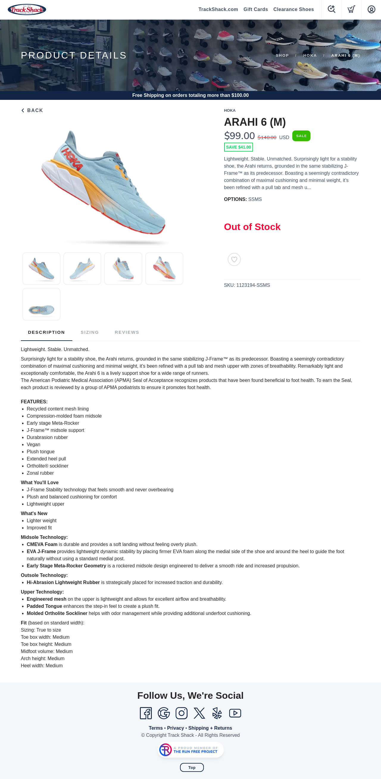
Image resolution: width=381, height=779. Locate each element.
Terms (156, 728)
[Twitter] (199, 713)
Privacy (175, 728)
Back (32, 110)
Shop (282, 55)
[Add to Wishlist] (234, 259)
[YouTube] (235, 713)
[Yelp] (217, 713)
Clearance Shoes (294, 9)
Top (192, 767)
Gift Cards (255, 9)
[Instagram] (181, 713)
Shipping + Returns (210, 728)
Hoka (310, 55)
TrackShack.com (218, 9)
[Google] (164, 713)
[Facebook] (146, 713)
